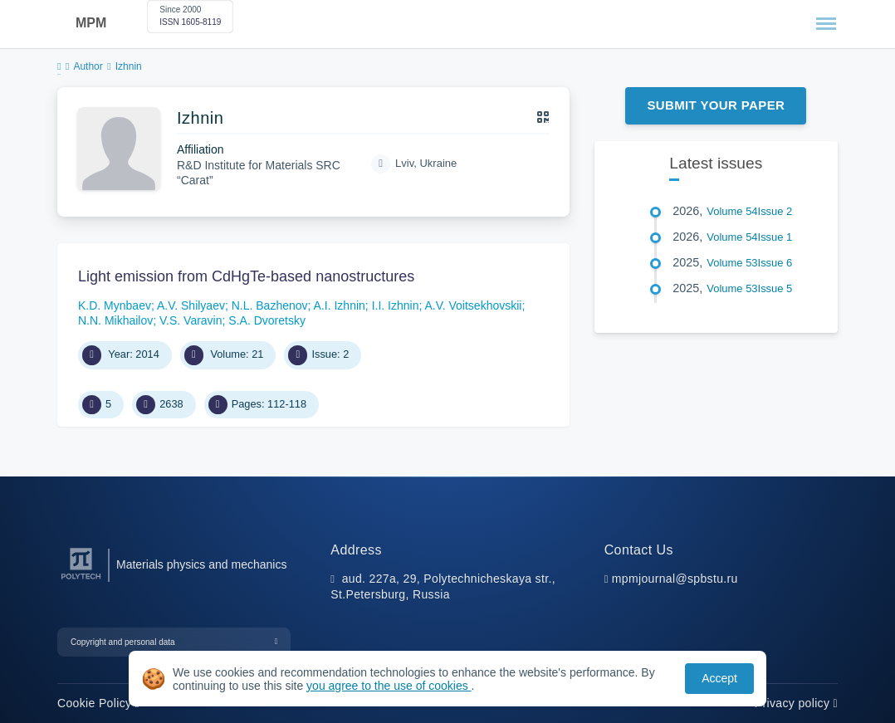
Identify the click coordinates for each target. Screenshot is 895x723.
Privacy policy (796, 703)
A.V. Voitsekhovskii (472, 305)
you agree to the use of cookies (388, 685)
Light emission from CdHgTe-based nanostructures (246, 276)
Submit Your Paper (716, 105)
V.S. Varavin (191, 320)
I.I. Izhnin (395, 305)
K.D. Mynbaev (114, 305)
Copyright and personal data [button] (123, 642)
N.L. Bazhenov (270, 305)
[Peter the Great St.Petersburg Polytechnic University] (81, 580)
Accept (719, 678)
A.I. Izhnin (339, 305)
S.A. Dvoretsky (267, 320)
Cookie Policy (98, 703)
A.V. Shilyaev (191, 305)
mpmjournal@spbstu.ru (675, 578)
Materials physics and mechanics (201, 564)
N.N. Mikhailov (115, 320)
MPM (91, 23)
